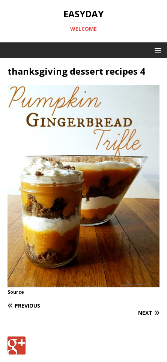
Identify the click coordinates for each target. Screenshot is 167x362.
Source (16, 292)
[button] (156, 49)
